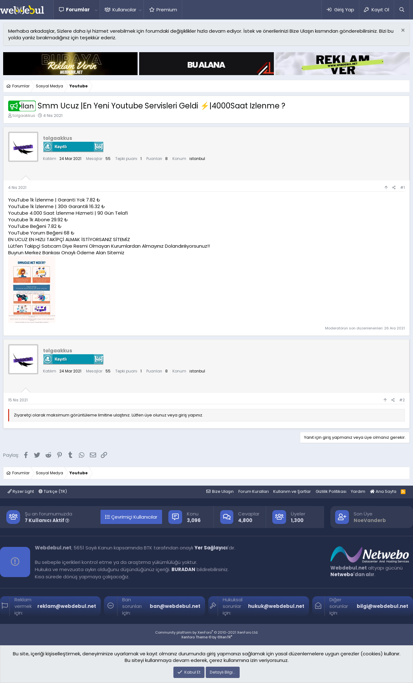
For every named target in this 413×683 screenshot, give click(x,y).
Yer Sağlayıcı (211, 547)
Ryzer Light (21, 491)
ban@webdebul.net (175, 606)
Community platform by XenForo (206, 632)
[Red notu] (402, 31)
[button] (96, 9)
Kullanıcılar (124, 9)
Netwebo (341, 574)
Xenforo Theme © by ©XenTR (206, 637)
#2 (402, 400)
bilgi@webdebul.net (382, 606)
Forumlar (78, 9)
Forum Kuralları (253, 491)
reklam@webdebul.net (66, 606)
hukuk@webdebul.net (276, 606)
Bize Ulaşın (223, 491)
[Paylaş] (394, 187)
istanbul (197, 158)
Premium (166, 9)
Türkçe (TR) (53, 491)
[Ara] (402, 9)
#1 (402, 187)
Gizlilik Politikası (331, 491)
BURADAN (183, 569)
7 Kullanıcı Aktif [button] (47, 520)
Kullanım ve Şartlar (292, 491)
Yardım (358, 491)
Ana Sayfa (383, 491)
